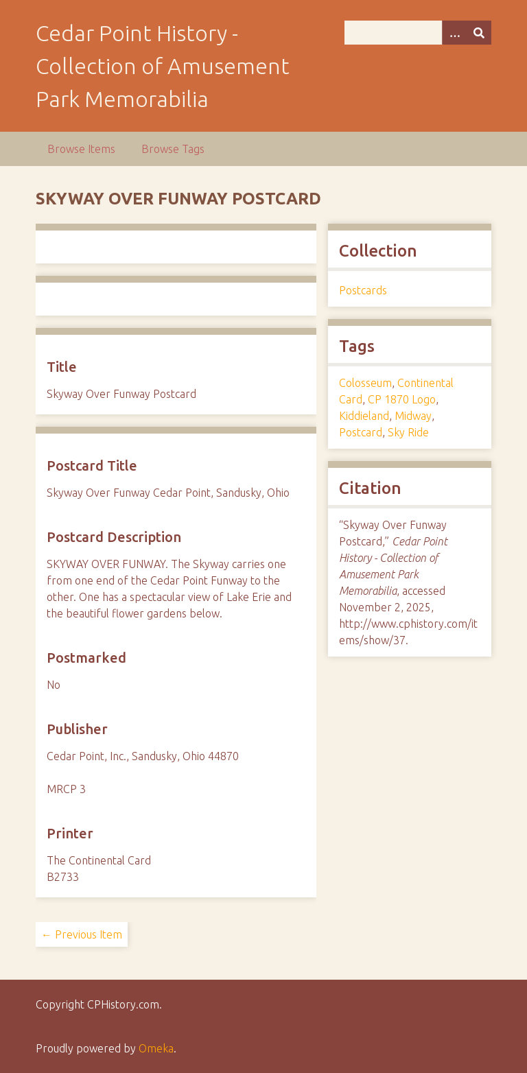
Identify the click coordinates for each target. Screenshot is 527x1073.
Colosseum (365, 383)
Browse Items (81, 149)
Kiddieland (364, 416)
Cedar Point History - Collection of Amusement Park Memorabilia (163, 66)
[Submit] (479, 33)
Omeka (156, 1048)
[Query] (417, 33)
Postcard (360, 432)
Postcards (363, 290)
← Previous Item (81, 934)
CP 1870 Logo (402, 399)
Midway (413, 416)
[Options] (454, 33)
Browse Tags (172, 149)
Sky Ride (408, 432)
